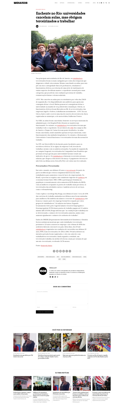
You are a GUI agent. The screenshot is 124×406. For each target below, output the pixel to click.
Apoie (94, 2)
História (87, 2)
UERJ (85, 257)
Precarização (50, 257)
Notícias (62, 2)
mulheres (81, 177)
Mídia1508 (52, 268)
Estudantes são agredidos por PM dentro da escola (23, 356)
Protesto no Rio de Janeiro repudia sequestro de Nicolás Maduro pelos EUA (98, 356)
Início (56, 2)
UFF (60, 259)
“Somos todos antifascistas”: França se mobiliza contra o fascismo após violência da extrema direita (81, 395)
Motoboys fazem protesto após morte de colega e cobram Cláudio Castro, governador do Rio (49, 356)
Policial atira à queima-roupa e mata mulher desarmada (22, 393)
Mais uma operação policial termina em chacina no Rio (74, 356)
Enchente (41, 257)
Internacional (71, 2)
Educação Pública (40, 9)
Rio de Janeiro (65, 257)
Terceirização (76, 257)
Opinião (80, 2)
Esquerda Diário (47, 245)
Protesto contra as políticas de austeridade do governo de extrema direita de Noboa (101, 394)
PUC (58, 257)
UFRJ (72, 128)
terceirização (71, 170)
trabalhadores (78, 78)
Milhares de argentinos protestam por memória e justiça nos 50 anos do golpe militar (41, 395)
